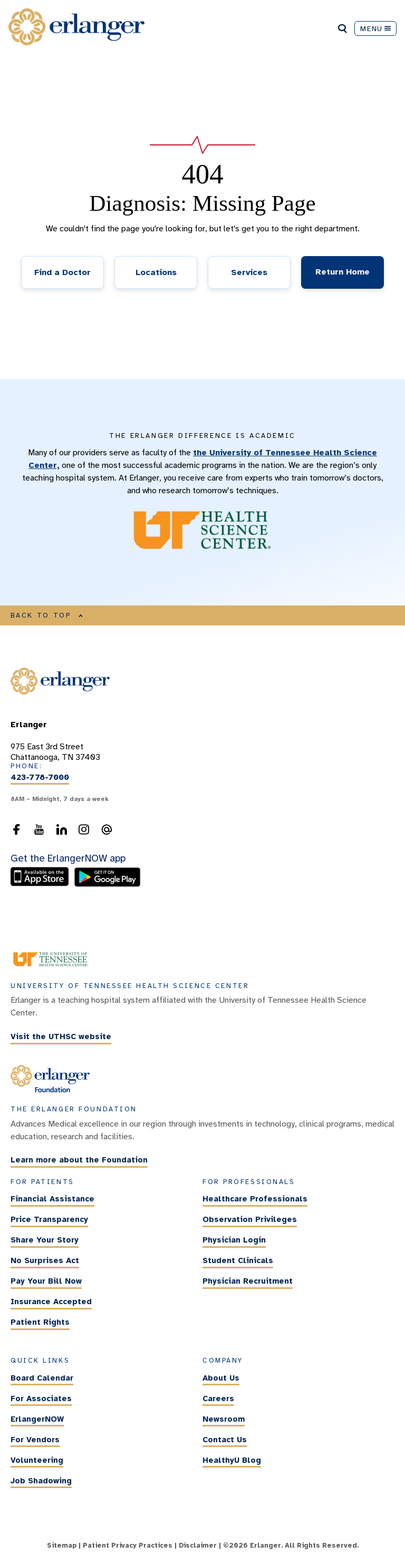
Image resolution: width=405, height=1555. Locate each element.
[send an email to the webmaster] (106, 832)
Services (249, 272)
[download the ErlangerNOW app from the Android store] (107, 884)
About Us (220, 1378)
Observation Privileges (249, 1219)
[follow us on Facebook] (16, 832)
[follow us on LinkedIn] (62, 832)
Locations (156, 272)
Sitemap (61, 1545)
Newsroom (223, 1419)
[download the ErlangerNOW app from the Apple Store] (42, 884)
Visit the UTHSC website (61, 1036)
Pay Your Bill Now (46, 1281)
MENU (375, 28)
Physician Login (234, 1240)
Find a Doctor (62, 272)
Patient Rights (40, 1322)
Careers (218, 1398)
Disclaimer (198, 1545)
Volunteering (37, 1460)
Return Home (342, 272)
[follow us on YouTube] (39, 832)
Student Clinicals (237, 1260)
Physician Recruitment (247, 1281)
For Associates (41, 1398)
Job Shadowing (41, 1480)
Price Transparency (49, 1219)
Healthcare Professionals (254, 1199)
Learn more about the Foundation (79, 1160)
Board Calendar (42, 1378)
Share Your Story (45, 1240)
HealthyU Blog (231, 1460)
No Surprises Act (45, 1260)
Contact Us (224, 1439)
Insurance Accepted (51, 1301)
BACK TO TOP (47, 615)
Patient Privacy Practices (127, 1545)
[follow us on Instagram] (84, 832)
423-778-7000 (40, 777)
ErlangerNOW (37, 1419)
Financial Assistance (52, 1199)
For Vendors (35, 1439)
